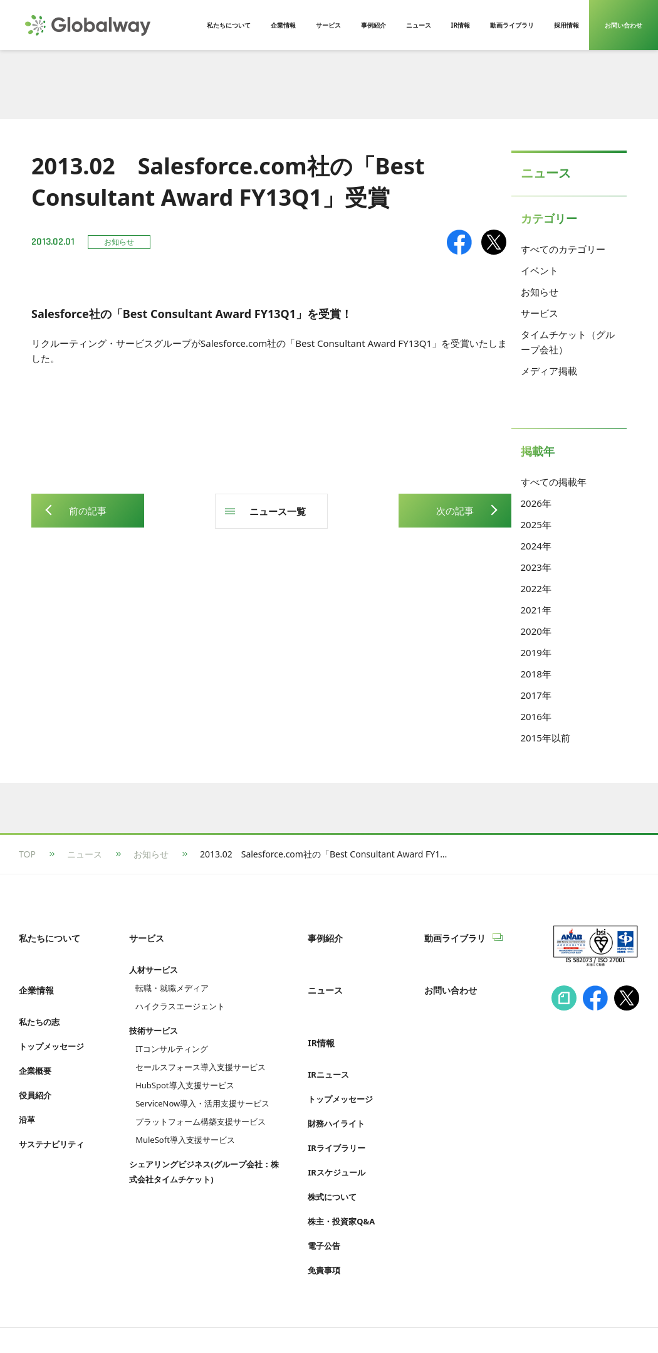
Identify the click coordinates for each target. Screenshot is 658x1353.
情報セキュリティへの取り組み (80, 1319)
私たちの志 (39, 995)
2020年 (536, 631)
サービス (539, 313)
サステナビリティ (51, 1117)
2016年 (536, 716)
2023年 (536, 567)
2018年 (536, 673)
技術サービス (153, 1016)
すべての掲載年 (554, 481)
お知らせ (539, 291)
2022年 (536, 588)
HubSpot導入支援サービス (184, 1071)
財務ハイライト (336, 1083)
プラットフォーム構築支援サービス (200, 1107)
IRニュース (328, 1034)
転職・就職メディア (172, 974)
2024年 (536, 545)
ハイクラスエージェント (180, 992)
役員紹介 (35, 1068)
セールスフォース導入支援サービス (200, 1053)
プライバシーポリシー (207, 1319)
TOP (27, 854)
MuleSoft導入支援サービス (185, 1126)
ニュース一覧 (277, 511)
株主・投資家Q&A (341, 1181)
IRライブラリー (336, 1107)
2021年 (536, 609)
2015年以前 (545, 737)
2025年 (536, 524)
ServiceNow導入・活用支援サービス (202, 1089)
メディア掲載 (549, 370)
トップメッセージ (51, 1020)
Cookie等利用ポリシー (316, 1319)
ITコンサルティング (171, 1035)
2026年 (536, 503)
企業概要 (35, 1044)
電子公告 (324, 1205)
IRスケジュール (336, 1132)
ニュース (84, 854)
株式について (332, 1156)
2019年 (536, 652)
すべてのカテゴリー (563, 249)
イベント (539, 270)
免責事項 (324, 1230)
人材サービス (153, 956)
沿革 (27, 1093)
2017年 (536, 695)
